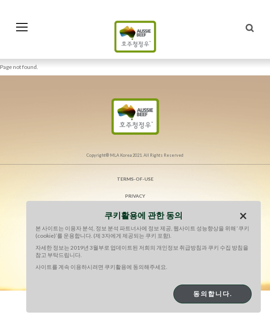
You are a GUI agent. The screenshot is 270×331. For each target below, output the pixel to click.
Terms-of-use (135, 179)
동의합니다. (212, 293)
